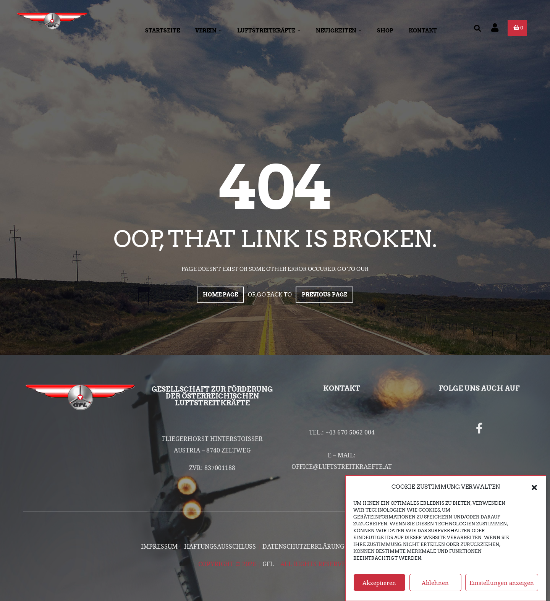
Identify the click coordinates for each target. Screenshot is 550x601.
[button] (534, 493)
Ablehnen (435, 588)
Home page (220, 294)
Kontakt (423, 30)
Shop (385, 30)
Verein (208, 30)
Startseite (162, 30)
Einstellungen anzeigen (501, 588)
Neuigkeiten (339, 30)
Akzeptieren (379, 588)
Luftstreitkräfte (269, 30)
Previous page (324, 294)
